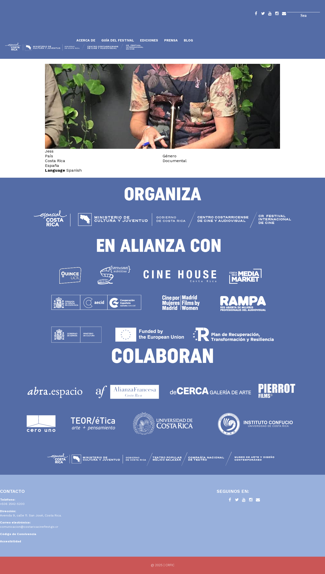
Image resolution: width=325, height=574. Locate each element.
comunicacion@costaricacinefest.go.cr (29, 527)
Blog (188, 40)
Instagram (277, 14)
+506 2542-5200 (12, 504)
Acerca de (85, 40)
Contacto (284, 14)
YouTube (270, 14)
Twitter (263, 14)
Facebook (256, 14)
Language (55, 170)
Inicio (39, 28)
